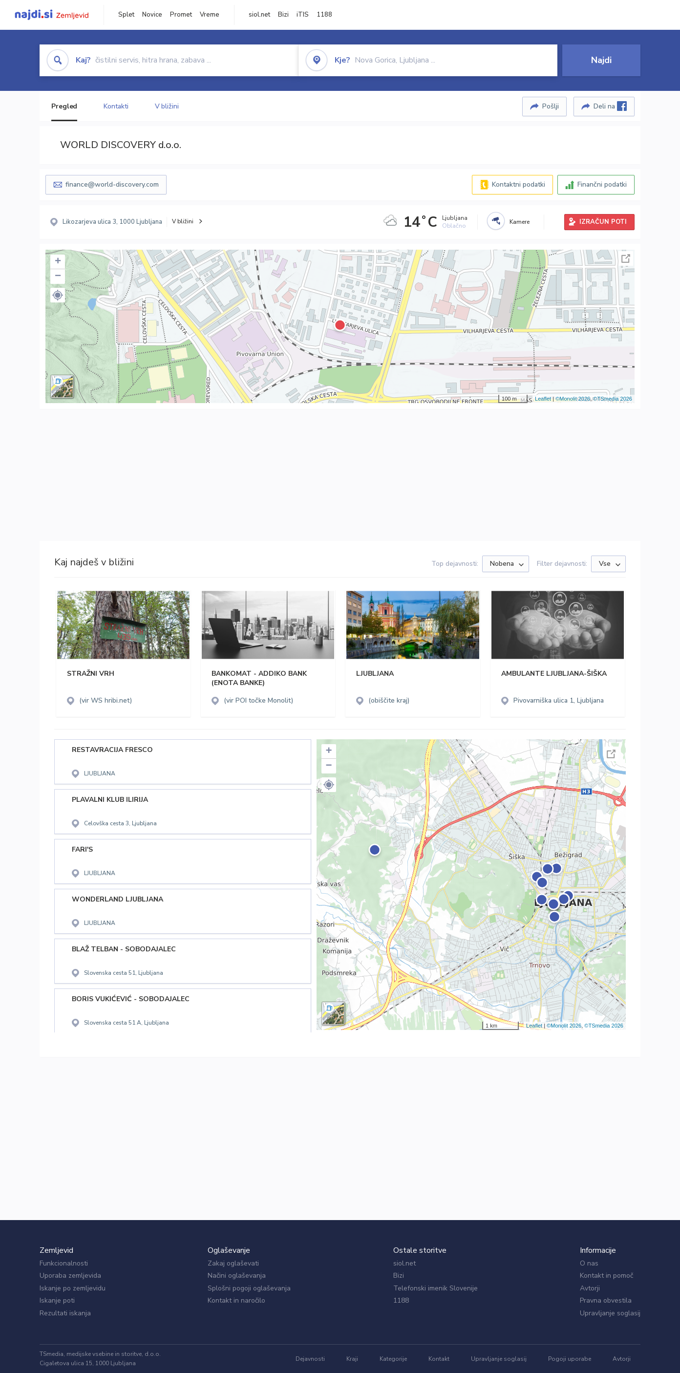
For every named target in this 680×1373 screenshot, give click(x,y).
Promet (181, 14)
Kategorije (393, 1359)
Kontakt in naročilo (236, 1300)
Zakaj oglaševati (233, 1263)
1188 (324, 14)
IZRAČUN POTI (603, 221)
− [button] (58, 276)
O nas (589, 1263)
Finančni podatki (602, 184)
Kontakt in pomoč (606, 1275)
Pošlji (550, 106)
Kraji (352, 1359)
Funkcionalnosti (64, 1263)
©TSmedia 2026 (612, 399)
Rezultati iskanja (65, 1313)
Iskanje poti (57, 1300)
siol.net (259, 14)
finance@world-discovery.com (112, 184)
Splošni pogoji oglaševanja (249, 1288)
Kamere (520, 222)
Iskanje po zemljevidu (73, 1288)
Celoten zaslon (625, 258)
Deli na (610, 106)
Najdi (601, 60)
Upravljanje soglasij (610, 1313)
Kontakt (438, 1359)
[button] (57, 295)
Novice (152, 14)
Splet (126, 14)
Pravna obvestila (606, 1300)
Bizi (283, 14)
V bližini (167, 106)
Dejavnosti (310, 1359)
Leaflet (543, 399)
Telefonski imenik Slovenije (435, 1288)
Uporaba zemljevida (70, 1275)
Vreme (209, 14)
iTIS (303, 14)
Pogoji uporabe (569, 1359)
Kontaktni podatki (518, 184)
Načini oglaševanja (237, 1275)
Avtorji (590, 1288)
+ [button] (58, 262)
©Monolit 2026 (572, 399)
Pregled (64, 106)
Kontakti (116, 106)
